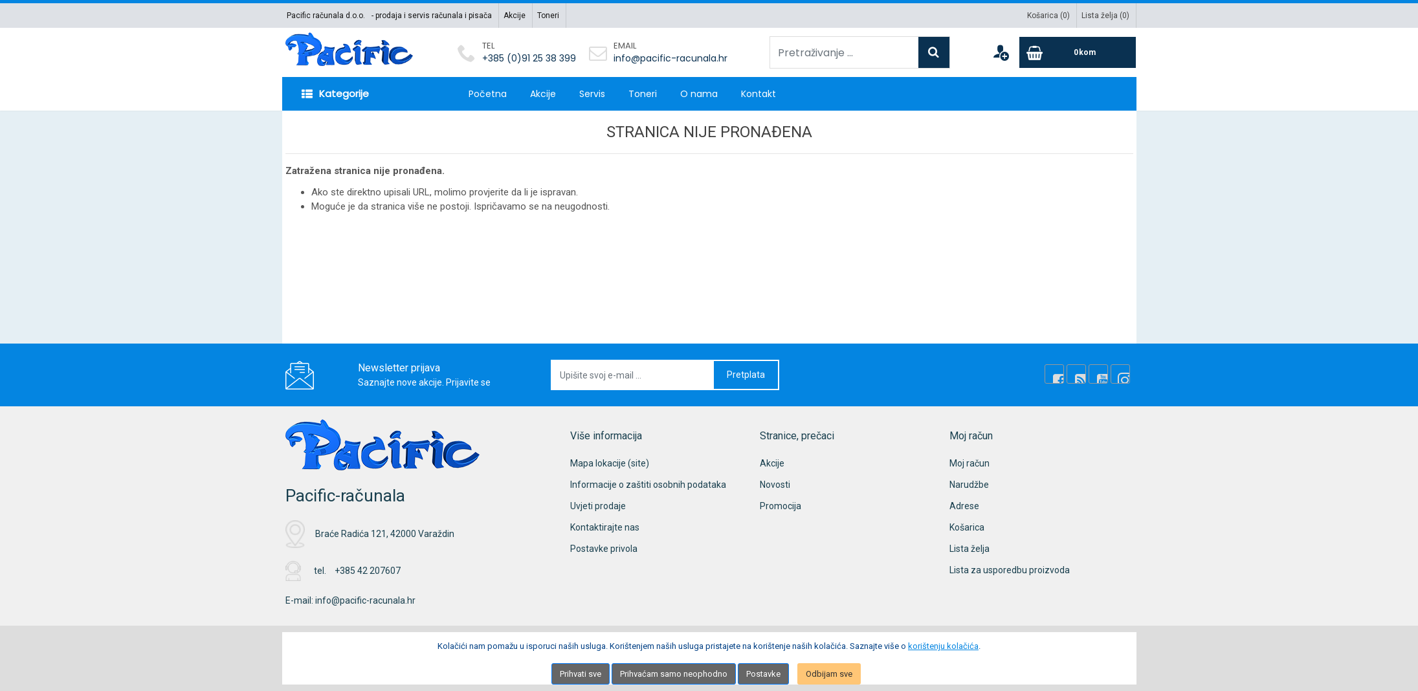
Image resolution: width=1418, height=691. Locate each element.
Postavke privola (603, 548)
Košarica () (1048, 15)
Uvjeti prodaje (598, 506)
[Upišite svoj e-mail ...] (633, 375)
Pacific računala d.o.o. (326, 15)
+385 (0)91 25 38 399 (529, 58)
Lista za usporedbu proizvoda (1009, 570)
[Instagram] (1120, 374)
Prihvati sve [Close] (580, 674)
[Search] (933, 52)
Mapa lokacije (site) (609, 463)
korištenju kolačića (943, 646)
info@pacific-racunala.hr (670, 58)
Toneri (548, 15)
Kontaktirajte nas (604, 527)
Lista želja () (1105, 15)
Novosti (775, 484)
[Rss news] (1076, 374)
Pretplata (746, 374)
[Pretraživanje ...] (844, 52)
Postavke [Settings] (763, 674)
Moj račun (969, 463)
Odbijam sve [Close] (829, 674)
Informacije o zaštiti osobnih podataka (648, 484)
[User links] (1000, 52)
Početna (488, 93)
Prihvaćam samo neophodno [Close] (673, 674)
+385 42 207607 (368, 570)
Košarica (966, 527)
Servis (592, 93)
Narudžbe (969, 484)
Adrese (964, 506)
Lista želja (969, 548)
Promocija (780, 506)
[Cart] (1077, 52)
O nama (699, 93)
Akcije (515, 15)
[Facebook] (1054, 374)
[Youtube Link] (1098, 374)
